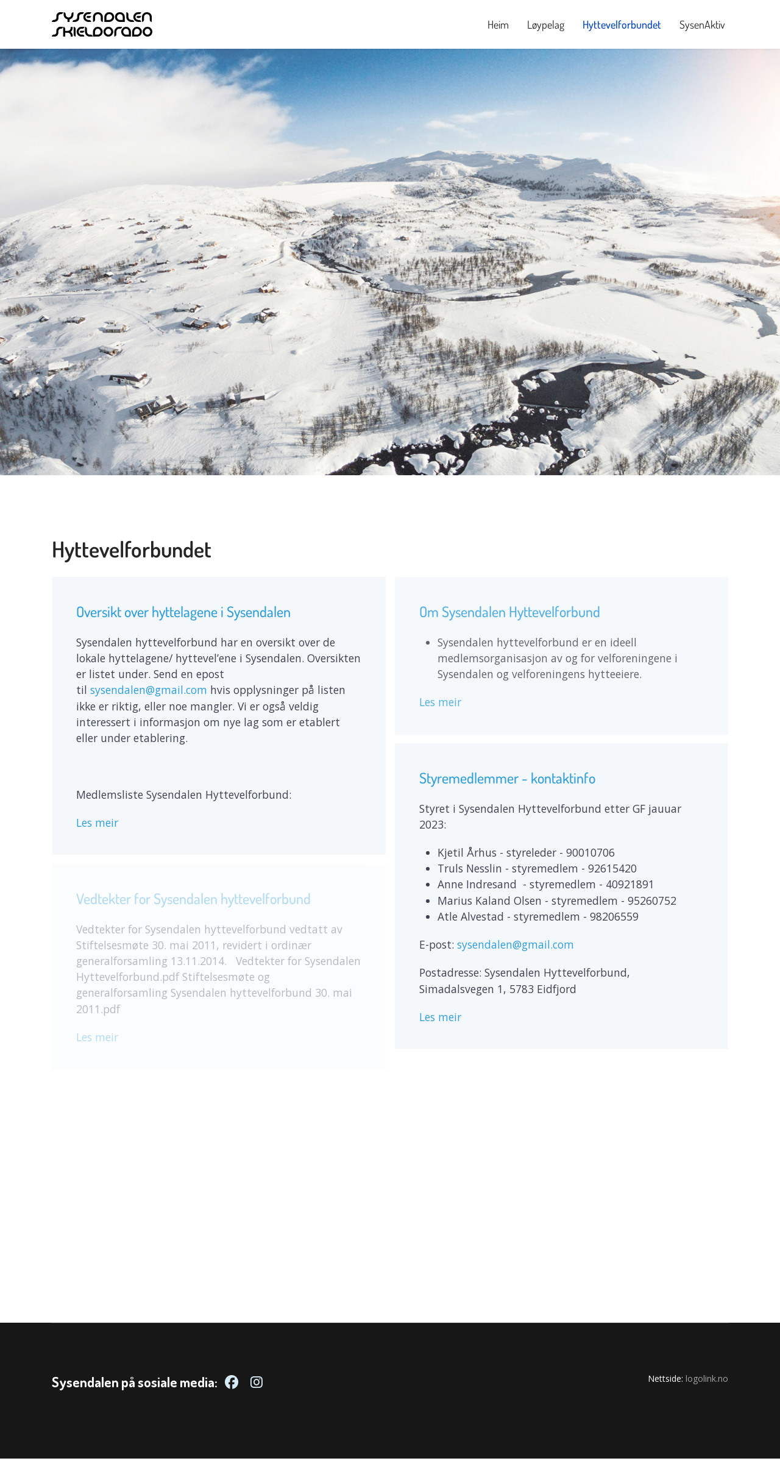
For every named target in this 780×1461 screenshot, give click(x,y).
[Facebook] (231, 1384)
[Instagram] (256, 1384)
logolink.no (707, 1381)
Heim (498, 24)
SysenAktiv (702, 24)
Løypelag (545, 24)
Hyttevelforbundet (622, 24)
